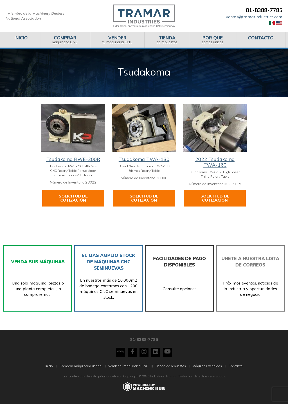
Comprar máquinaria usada (80, 369)
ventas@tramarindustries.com (254, 16)
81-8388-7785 (264, 10)
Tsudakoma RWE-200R (73, 159)
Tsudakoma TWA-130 (144, 159)
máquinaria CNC (65, 39)
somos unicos (212, 39)
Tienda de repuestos (170, 369)
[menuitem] (21, 40)
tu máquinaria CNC (117, 39)
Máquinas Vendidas (207, 369)
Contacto (236, 369)
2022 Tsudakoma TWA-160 (215, 162)
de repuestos (167, 39)
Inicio (49, 369)
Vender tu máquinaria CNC (128, 369)
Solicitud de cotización (73, 198)
